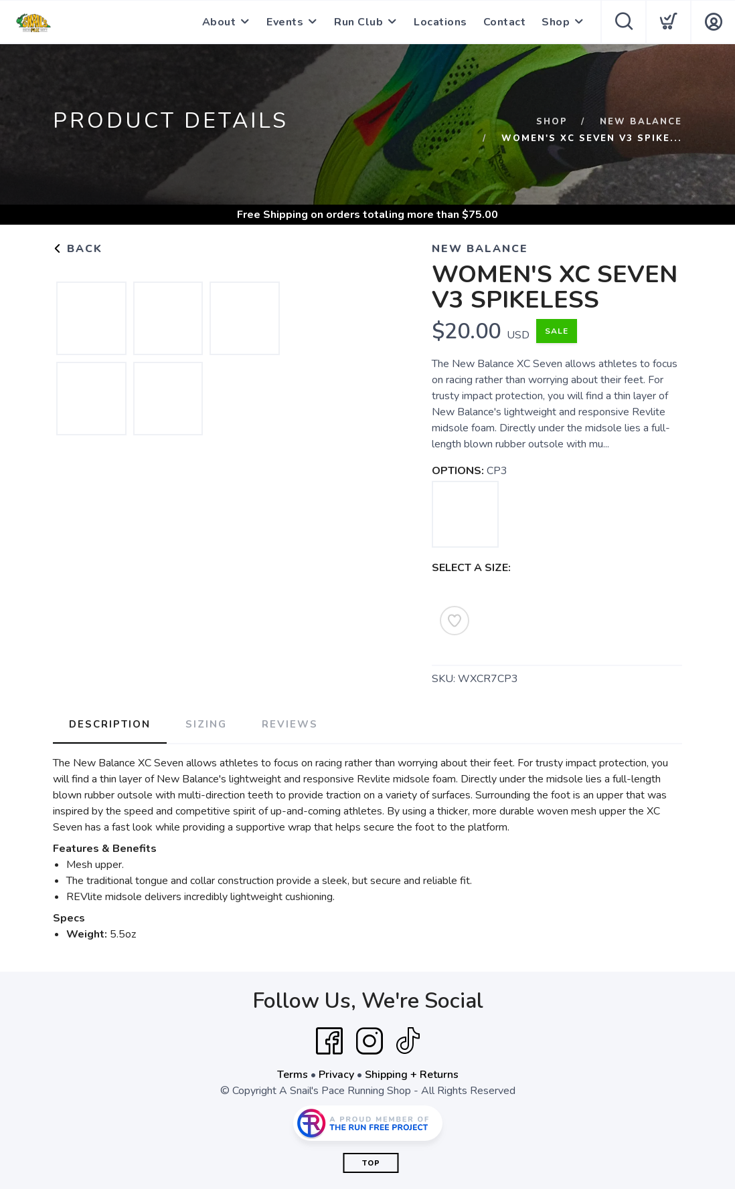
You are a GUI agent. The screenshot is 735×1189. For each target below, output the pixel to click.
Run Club (358, 22)
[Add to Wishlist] (454, 620)
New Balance (641, 122)
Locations (440, 22)
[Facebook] (329, 1041)
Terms (292, 1074)
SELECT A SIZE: (471, 567)
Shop (556, 22)
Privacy (336, 1074)
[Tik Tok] (408, 1041)
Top (371, 1163)
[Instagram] (369, 1041)
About (219, 22)
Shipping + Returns (412, 1074)
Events (284, 22)
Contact (504, 22)
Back (77, 248)
